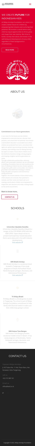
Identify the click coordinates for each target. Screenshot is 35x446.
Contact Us (9, 197)
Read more (10, 49)
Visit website (17, 242)
